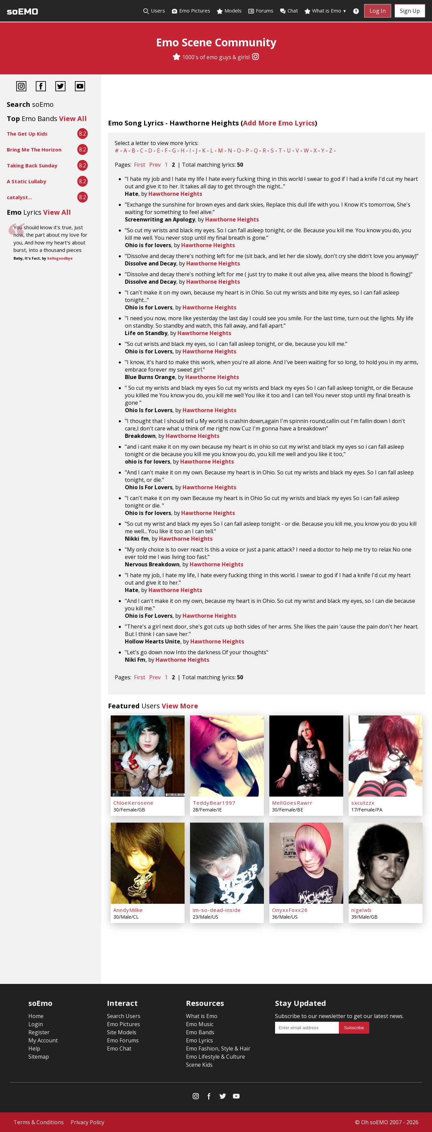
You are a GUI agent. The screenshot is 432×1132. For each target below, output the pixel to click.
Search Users (123, 1016)
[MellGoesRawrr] (306, 756)
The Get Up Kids (27, 133)
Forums (260, 11)
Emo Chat (119, 1048)
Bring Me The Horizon (34, 149)
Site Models (121, 1032)
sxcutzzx (363, 802)
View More (180, 705)
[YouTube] (80, 87)
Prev (155, 164)
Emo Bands (200, 1032)
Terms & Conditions (39, 1122)
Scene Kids (199, 1064)
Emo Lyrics (199, 1040)
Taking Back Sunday (32, 165)
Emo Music (199, 1024)
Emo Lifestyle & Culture (215, 1056)
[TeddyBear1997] (227, 756)
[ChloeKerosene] (148, 756)
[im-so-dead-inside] (227, 863)
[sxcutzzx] (386, 756)
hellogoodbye (60, 258)
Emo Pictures (190, 11)
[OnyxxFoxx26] (306, 863)
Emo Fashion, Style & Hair (218, 1048)
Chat (288, 11)
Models (229, 11)
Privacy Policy (87, 1122)
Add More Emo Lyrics (279, 122)
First (139, 164)
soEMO (22, 11)
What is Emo (325, 11)
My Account (43, 1040)
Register (39, 1032)
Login (35, 1024)
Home (36, 1016)
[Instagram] (255, 57)
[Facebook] (41, 87)
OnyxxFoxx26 (290, 909)
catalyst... (19, 197)
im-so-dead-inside (217, 909)
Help (34, 1048)
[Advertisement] (50, 285)
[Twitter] (60, 87)
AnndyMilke (128, 909)
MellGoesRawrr (292, 802)
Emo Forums (123, 1040)
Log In (378, 11)
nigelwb (361, 909)
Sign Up (410, 11)
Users (154, 11)
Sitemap (38, 1056)
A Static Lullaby (26, 181)
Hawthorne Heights (175, 193)
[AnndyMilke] (148, 863)
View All (73, 118)
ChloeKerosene (133, 802)
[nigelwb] (386, 863)
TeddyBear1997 (214, 802)
